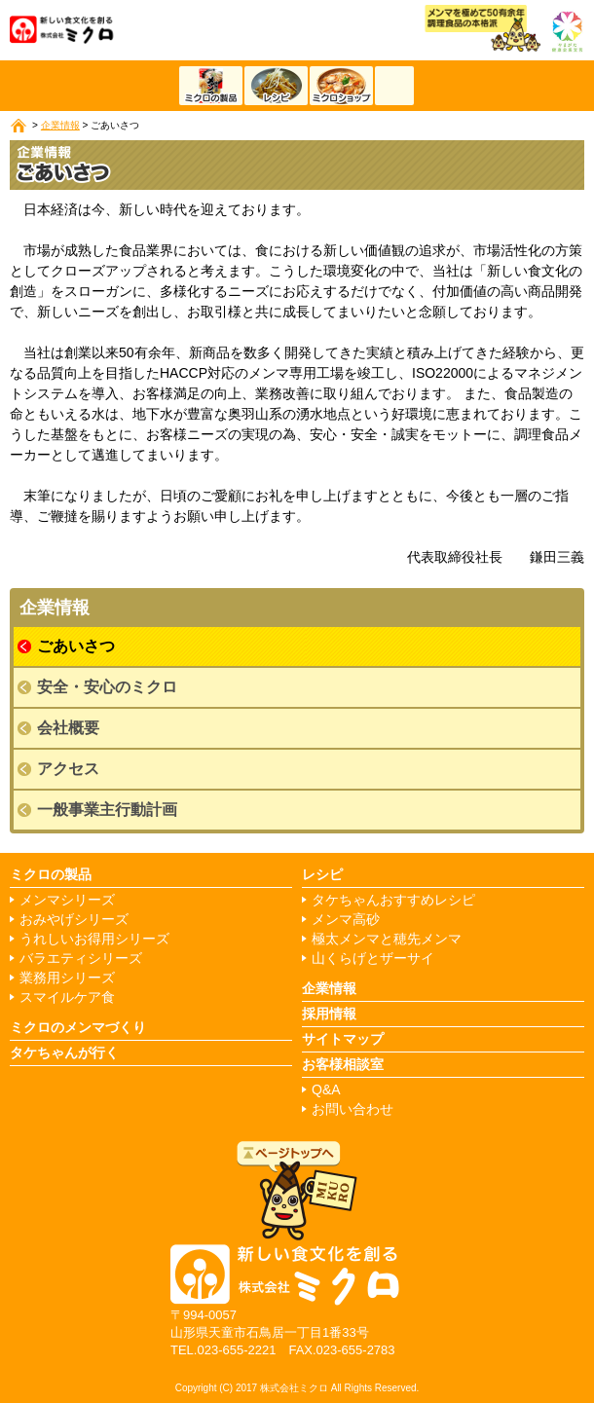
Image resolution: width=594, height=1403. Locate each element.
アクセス (68, 768)
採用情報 (329, 1013)
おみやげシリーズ (74, 919)
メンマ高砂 (346, 919)
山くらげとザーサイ (373, 958)
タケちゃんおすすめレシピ (393, 900)
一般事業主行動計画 (107, 809)
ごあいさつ (76, 646)
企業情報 (60, 125)
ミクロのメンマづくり (78, 1027)
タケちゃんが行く (64, 1052)
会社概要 (68, 728)
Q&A (326, 1090)
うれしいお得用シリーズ (94, 939)
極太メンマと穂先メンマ (387, 939)
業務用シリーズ (67, 978)
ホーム (18, 125)
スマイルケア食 (67, 997)
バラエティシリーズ (80, 958)
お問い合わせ (352, 1109)
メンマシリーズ (67, 900)
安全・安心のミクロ (107, 687)
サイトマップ (343, 1039)
